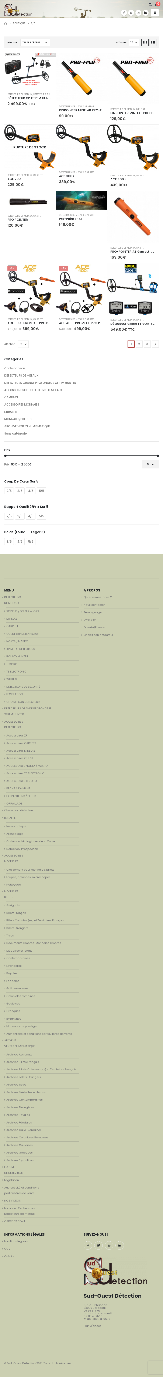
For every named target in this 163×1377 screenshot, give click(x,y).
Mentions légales (16, 1241)
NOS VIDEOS (12, 1201)
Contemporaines (18, 958)
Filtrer (150, 464)
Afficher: (121, 42)
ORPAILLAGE (14, 804)
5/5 (41, 491)
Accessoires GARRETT (21, 743)
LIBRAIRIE (10, 412)
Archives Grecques (19, 1153)
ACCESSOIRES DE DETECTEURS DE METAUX (33, 390)
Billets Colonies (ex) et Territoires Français (35, 920)
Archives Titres (16, 1085)
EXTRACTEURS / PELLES (21, 796)
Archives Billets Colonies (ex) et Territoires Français (41, 1069)
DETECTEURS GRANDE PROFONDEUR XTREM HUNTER (40, 383)
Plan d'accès (92, 1326)
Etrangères (14, 966)
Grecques (13, 1011)
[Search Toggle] (150, 4)
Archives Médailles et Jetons (26, 1092)
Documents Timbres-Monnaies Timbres (33, 943)
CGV (7, 1249)
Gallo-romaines (17, 988)
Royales (11, 973)
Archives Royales (18, 1115)
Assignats (13, 905)
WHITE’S (11, 679)
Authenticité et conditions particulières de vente (39, 1034)
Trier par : (12, 42)
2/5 (9, 491)
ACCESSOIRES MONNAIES (21, 404)
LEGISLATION (14, 694)
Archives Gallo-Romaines (24, 1130)
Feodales (12, 981)
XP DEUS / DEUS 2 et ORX (22, 611)
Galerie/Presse (94, 627)
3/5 (19, 491)
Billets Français (16, 913)
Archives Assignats (19, 1054)
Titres (10, 935)
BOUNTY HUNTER (17, 656)
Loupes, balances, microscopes (28, 877)
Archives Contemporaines (24, 1100)
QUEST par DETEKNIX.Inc (22, 634)
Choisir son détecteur (19, 810)
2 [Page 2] (139, 344)
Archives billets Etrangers (23, 1077)
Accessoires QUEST (19, 758)
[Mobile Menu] (155, 12)
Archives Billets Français (22, 1062)
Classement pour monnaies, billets (30, 870)
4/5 (30, 491)
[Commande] (35, 42)
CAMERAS (11, 397)
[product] (30, 71)
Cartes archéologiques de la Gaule (30, 841)
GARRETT (38, 175)
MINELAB (89, 106)
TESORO (11, 664)
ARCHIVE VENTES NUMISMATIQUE (27, 426)
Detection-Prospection (22, 849)
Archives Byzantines (20, 1160)
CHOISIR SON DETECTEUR (23, 702)
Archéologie (15, 834)
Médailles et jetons (19, 951)
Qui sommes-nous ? (98, 597)
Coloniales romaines (20, 996)
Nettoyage (13, 885)
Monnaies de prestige (21, 1026)
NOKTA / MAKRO (17, 641)
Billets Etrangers (17, 928)
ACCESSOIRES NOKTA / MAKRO (27, 766)
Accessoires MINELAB (20, 751)
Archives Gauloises (19, 1145)
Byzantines (13, 1019)
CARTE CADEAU (14, 1221)
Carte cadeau (14, 368)
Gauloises (13, 1004)
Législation (11, 1180)
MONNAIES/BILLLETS (17, 419)
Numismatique (16, 826)
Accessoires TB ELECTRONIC (25, 773)
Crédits (9, 1256)
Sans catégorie (15, 433)
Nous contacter (94, 605)
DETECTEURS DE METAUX (19, 94)
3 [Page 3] (147, 344)
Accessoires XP (17, 735)
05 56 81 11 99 (92, 1311)
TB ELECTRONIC (16, 672)
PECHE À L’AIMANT (18, 788)
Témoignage (93, 612)
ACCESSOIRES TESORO (21, 781)
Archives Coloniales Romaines (27, 1137)
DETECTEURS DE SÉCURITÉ (23, 687)
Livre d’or (90, 620)
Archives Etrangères (20, 1107)
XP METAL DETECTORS (20, 649)
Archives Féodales (19, 1122)
